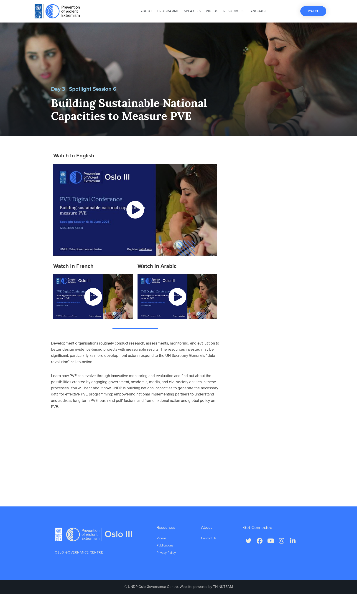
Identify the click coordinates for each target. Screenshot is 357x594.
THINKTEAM (223, 586)
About (146, 11)
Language (258, 11)
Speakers (192, 11)
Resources (233, 11)
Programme (168, 11)
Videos (212, 11)
